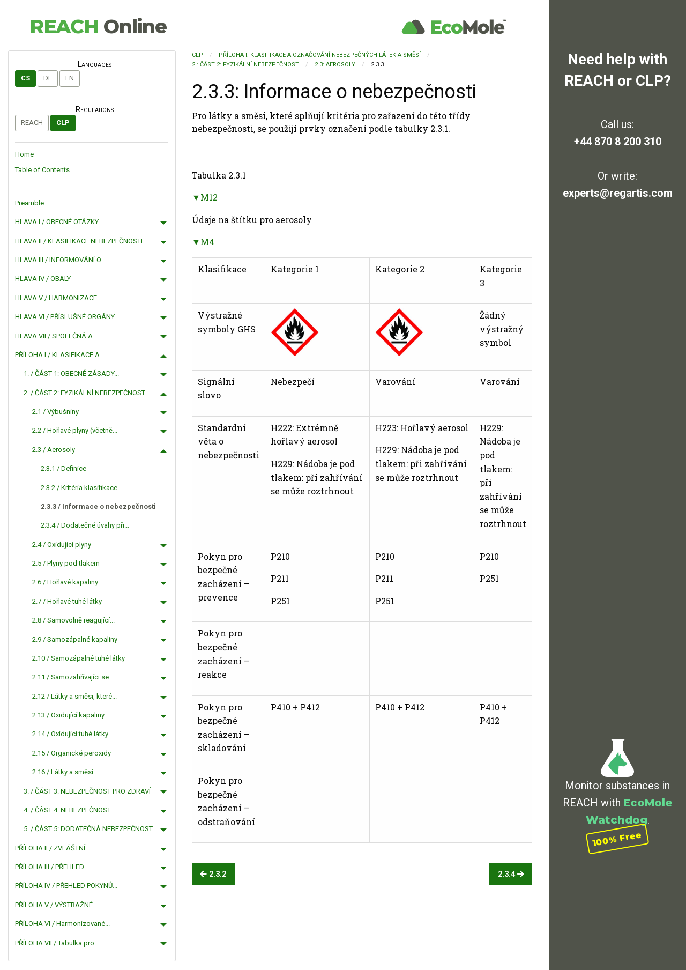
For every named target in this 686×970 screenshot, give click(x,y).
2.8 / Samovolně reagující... (73, 620)
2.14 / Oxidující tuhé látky (70, 734)
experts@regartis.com (618, 193)
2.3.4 (511, 874)
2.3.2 (213, 874)
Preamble (29, 203)
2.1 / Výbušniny (55, 412)
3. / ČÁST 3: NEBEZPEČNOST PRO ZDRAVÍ (87, 791)
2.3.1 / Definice (63, 468)
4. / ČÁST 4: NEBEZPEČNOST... (69, 810)
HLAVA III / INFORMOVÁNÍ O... (60, 260)
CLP (63, 123)
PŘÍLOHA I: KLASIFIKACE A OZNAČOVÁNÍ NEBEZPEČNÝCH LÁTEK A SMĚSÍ (320, 54)
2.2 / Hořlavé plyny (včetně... (74, 430)
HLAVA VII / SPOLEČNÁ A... (56, 336)
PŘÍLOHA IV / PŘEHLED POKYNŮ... (66, 886)
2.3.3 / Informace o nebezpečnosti (98, 506)
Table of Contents (42, 170)
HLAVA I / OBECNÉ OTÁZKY (57, 222)
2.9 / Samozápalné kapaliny (74, 639)
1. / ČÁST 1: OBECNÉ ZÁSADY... (71, 373)
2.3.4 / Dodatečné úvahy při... (85, 525)
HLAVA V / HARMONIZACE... (58, 298)
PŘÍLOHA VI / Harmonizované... (62, 924)
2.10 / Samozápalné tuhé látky (78, 658)
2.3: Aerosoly (335, 64)
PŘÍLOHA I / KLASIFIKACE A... (60, 355)
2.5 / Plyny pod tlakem (66, 563)
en (69, 78)
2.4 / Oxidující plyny (61, 544)
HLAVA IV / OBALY (43, 279)
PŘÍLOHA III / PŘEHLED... (51, 867)
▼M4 (203, 241)
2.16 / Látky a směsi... (65, 772)
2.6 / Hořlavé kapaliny (65, 582)
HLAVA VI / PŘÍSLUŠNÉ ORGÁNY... (67, 317)
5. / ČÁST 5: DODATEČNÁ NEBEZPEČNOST (88, 829)
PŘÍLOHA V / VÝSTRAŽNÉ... (56, 905)
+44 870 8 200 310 (617, 141)
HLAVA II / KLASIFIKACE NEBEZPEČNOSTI (79, 241)
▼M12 (205, 197)
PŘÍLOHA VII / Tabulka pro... (57, 943)
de (47, 78)
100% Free (617, 839)
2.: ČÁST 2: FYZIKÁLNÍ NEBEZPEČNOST (245, 64)
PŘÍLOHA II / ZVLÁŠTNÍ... (52, 848)
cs (25, 78)
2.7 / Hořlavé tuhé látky (67, 601)
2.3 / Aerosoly (53, 450)
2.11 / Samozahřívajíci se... (73, 677)
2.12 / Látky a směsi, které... (74, 696)
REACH (98, 26)
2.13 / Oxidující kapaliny (68, 715)
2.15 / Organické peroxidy (71, 753)
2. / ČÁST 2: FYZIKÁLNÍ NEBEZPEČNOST (84, 393)
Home (24, 154)
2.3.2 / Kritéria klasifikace (79, 488)
